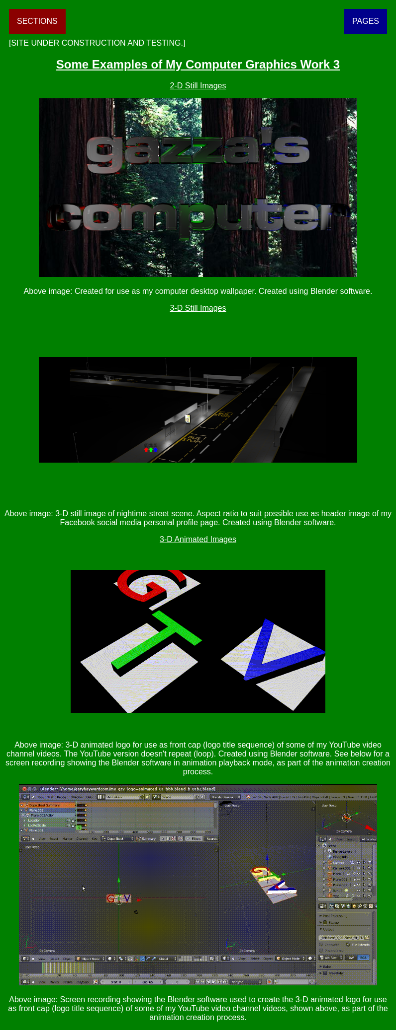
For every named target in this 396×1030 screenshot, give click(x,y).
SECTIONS (37, 21)
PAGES (365, 21)
